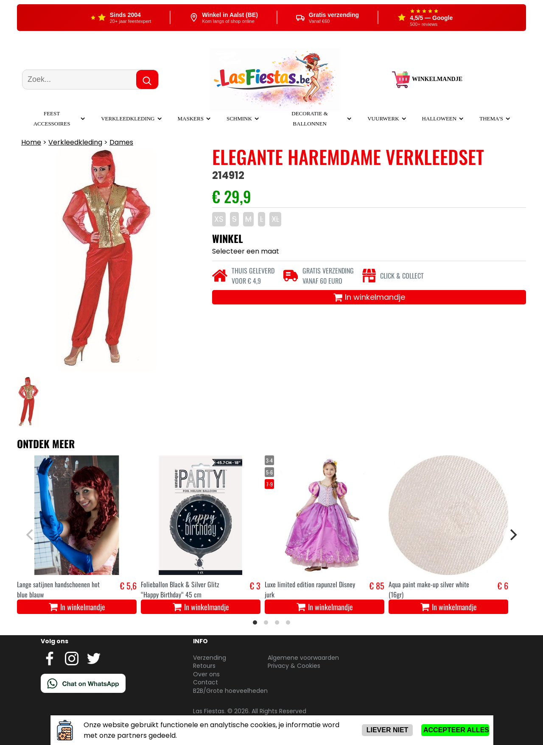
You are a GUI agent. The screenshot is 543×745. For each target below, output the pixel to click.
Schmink (239, 118)
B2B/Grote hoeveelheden (230, 690)
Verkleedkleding (127, 118)
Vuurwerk (383, 118)
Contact (205, 682)
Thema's (491, 118)
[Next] (512, 534)
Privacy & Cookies (294, 665)
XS (219, 219)
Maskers (191, 118)
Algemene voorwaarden (303, 657)
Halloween (439, 118)
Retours (204, 665)
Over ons (206, 674)
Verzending (209, 657)
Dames (121, 142)
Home (31, 142)
